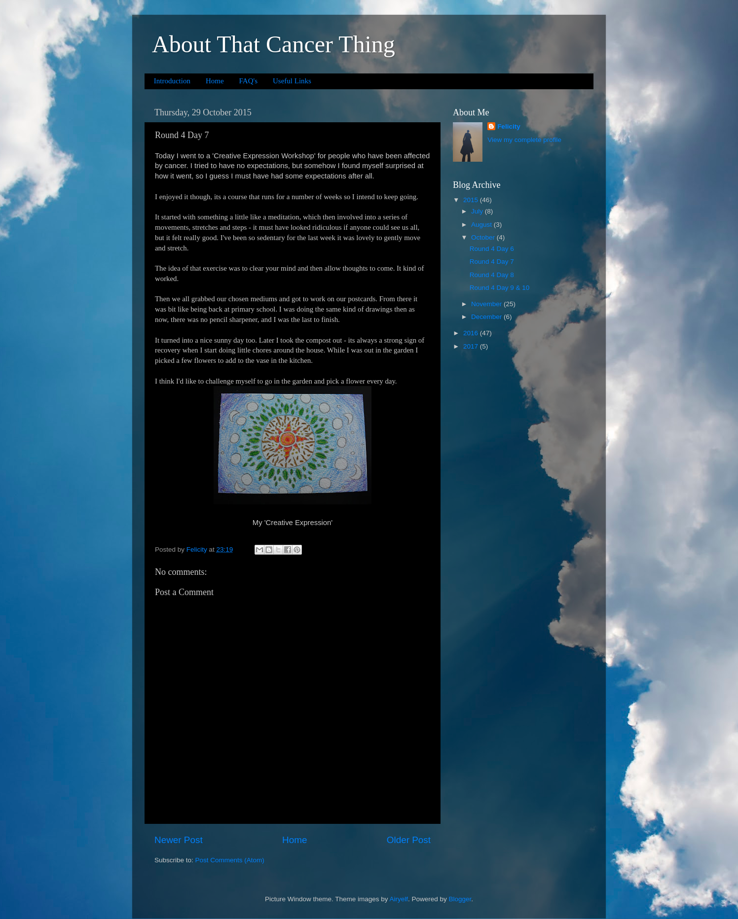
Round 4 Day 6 (492, 248)
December (487, 316)
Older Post (409, 840)
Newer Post (178, 840)
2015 (471, 200)
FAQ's (248, 81)
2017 (471, 346)
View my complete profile (524, 139)
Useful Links (292, 81)
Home (215, 81)
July (478, 211)
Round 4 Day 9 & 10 (500, 287)
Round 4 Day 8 (492, 275)
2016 (471, 333)
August (482, 224)
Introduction (172, 81)
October (484, 237)
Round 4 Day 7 (492, 261)
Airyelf (399, 899)
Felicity (508, 126)
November (487, 304)
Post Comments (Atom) (229, 860)
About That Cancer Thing (273, 44)
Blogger (460, 899)
